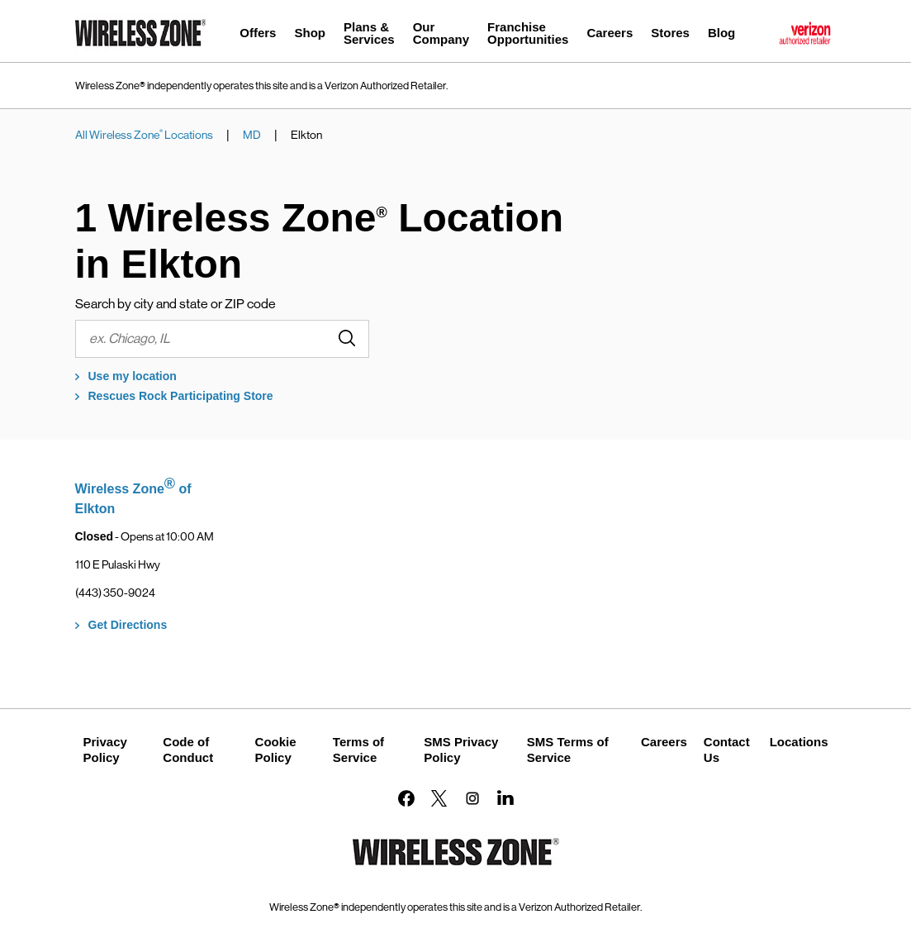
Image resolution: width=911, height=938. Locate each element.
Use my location (132, 376)
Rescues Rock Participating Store (180, 395)
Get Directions (128, 624)
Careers (664, 742)
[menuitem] (257, 35)
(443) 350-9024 (115, 592)
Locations (799, 742)
